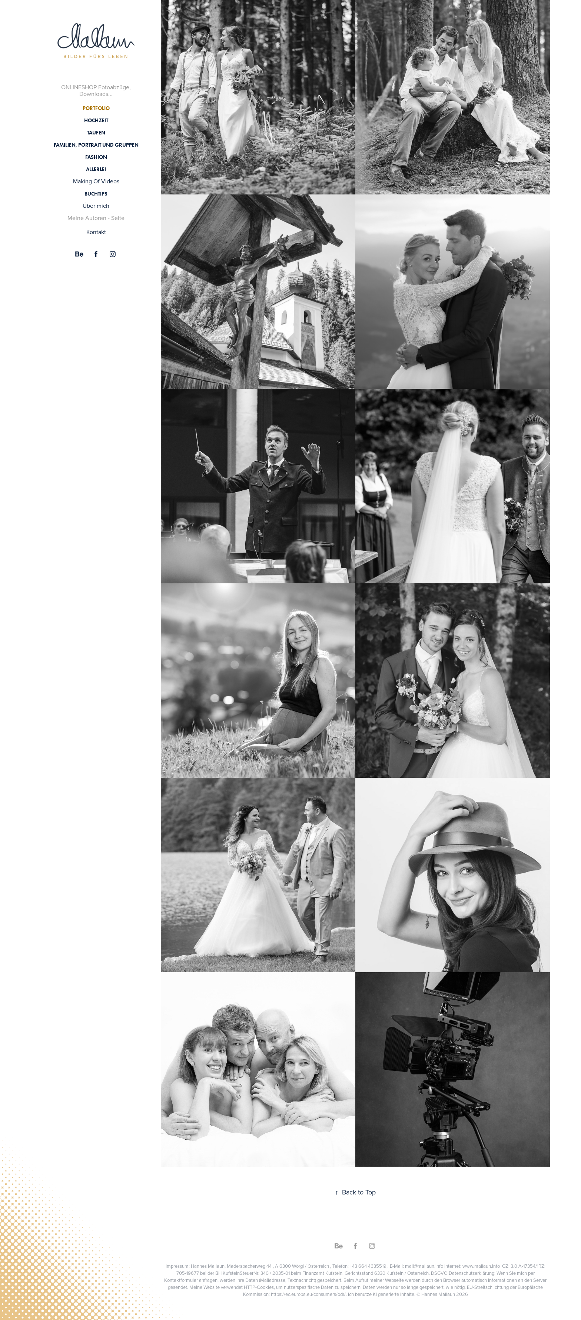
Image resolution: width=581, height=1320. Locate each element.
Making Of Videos (96, 181)
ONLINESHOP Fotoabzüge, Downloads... (96, 90)
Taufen (96, 133)
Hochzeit (96, 120)
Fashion (96, 157)
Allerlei (96, 169)
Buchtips (95, 194)
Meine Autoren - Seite (95, 218)
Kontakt (96, 232)
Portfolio (96, 108)
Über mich (96, 205)
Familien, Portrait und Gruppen (96, 145)
